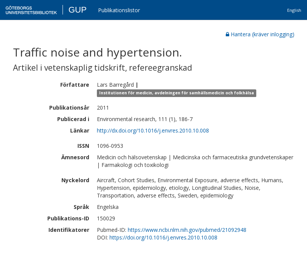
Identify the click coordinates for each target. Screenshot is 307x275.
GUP (77, 10)
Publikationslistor (119, 10)
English (294, 10)
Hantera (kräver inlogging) (260, 34)
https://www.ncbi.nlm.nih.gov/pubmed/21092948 (187, 229)
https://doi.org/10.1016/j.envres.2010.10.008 (163, 237)
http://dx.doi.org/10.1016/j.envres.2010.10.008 (153, 130)
